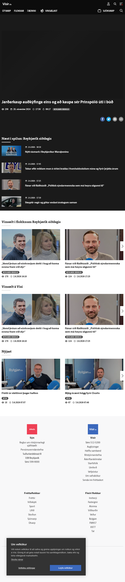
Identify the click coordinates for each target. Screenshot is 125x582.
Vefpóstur (93, 472)
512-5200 (95, 443)
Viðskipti (32, 502)
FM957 (92, 523)
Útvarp (32, 523)
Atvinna (93, 506)
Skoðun (32, 515)
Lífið (32, 510)
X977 (93, 527)
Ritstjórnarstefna (93, 455)
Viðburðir (93, 510)
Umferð (93, 468)
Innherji (93, 498)
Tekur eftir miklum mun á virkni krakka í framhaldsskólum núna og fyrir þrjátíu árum (71, 169)
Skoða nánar (17, 559)
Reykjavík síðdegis (61, 109)
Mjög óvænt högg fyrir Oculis (82, 393)
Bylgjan (93, 519)
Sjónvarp (32, 519)
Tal (92, 531)
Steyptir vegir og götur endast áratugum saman (51, 203)
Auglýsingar (93, 447)
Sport (32, 506)
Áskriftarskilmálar (93, 459)
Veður (93, 515)
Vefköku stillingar (26, 568)
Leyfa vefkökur (65, 568)
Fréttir (32, 498)
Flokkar (19, 11)
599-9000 (34, 462)
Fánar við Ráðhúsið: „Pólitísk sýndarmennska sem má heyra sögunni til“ (64, 186)
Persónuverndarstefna (32, 450)
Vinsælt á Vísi (12, 286)
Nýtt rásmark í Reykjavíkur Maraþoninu (47, 152)
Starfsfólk (93, 463)
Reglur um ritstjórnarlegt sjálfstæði (32, 444)
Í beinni (31, 11)
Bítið (5, 398)
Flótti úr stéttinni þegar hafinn (20, 393)
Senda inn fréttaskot (93, 480)
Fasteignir (93, 502)
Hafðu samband (93, 451)
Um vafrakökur (92, 476)
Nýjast (6, 351)
